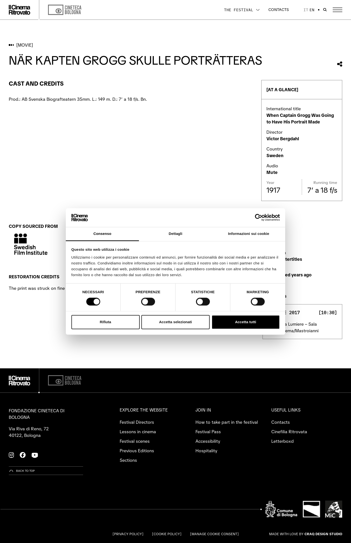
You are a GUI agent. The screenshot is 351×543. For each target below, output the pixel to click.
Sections (128, 460)
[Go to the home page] (19, 10)
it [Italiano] (305, 9)
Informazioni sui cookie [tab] (248, 233)
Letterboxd (282, 441)
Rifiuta (105, 322)
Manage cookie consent (214, 534)
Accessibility (207, 441)
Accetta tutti (245, 322)
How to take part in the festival (226, 422)
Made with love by (305, 534)
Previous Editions (137, 450)
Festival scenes (135, 441)
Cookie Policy (167, 534)
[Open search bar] (325, 9)
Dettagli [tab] (175, 233)
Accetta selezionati (175, 322)
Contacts (278, 9)
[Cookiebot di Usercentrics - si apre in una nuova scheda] (258, 217)
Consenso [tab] (102, 233)
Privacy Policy (128, 534)
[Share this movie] (339, 64)
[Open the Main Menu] (337, 10)
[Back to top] (22, 471)
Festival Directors (137, 422)
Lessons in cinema (138, 431)
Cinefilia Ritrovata (289, 431)
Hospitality (206, 450)
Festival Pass (208, 431)
